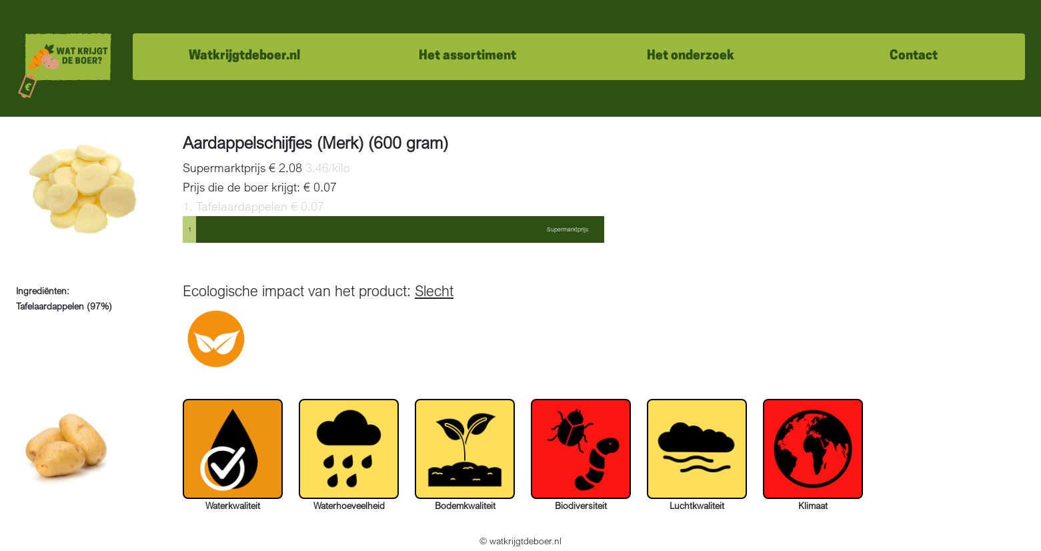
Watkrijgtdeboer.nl (244, 56)
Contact (914, 56)
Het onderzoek (690, 56)
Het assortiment (467, 56)
